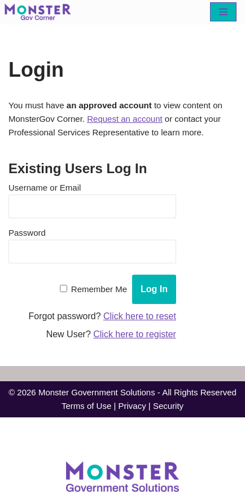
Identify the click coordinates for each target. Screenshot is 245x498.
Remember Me (99, 289)
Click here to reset (139, 316)
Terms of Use (86, 406)
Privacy (132, 406)
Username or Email (44, 187)
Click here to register (134, 334)
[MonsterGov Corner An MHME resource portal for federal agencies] (40, 11)
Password (27, 232)
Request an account (124, 119)
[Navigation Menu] (223, 11)
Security (168, 406)
